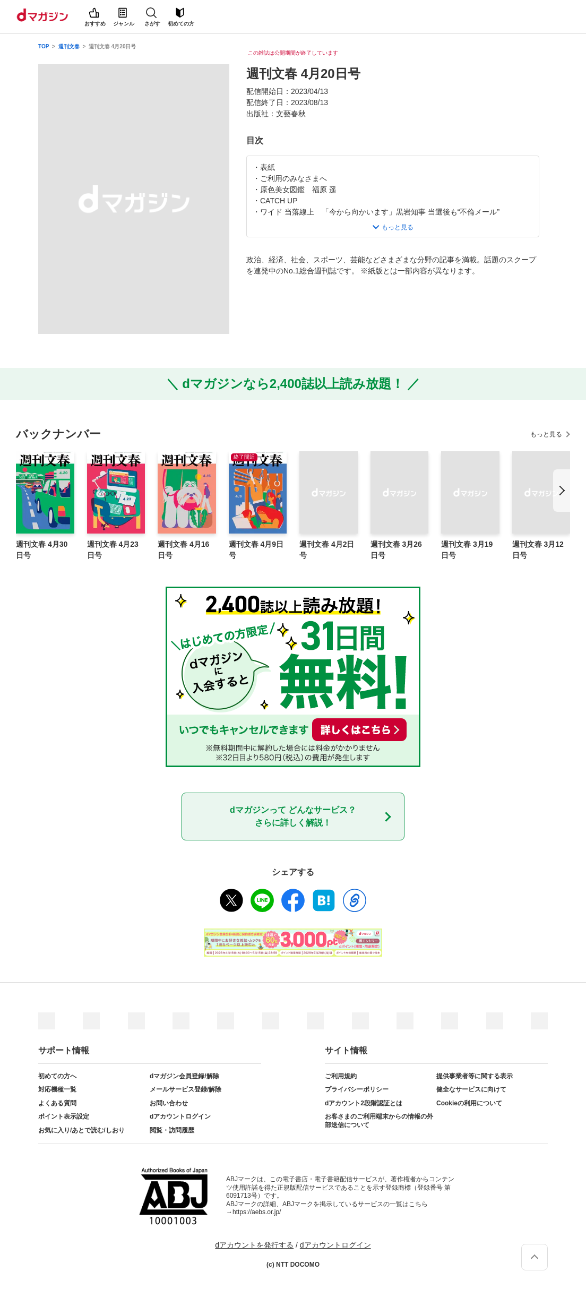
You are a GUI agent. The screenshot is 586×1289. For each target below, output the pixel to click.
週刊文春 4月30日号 (41, 550)
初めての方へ (57, 1076)
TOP (43, 46)
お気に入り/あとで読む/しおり (81, 1130)
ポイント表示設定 (63, 1116)
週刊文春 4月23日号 (113, 550)
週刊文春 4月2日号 (326, 550)
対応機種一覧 (57, 1089)
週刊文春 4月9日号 (256, 550)
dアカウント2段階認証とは (363, 1103)
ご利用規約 (341, 1076)
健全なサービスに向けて (471, 1089)
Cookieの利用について (469, 1103)
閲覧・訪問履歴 (172, 1130)
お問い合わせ (169, 1103)
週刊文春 (69, 46)
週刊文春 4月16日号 (183, 550)
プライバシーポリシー (357, 1089)
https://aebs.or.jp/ (256, 1212)
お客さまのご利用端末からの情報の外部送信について (379, 1121)
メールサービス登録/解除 (185, 1089)
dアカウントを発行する (254, 1245)
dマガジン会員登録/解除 (184, 1076)
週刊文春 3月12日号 (538, 550)
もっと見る (546, 434)
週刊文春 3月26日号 (396, 550)
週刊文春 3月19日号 (467, 550)
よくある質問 (57, 1103)
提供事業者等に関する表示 (474, 1076)
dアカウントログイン (180, 1116)
